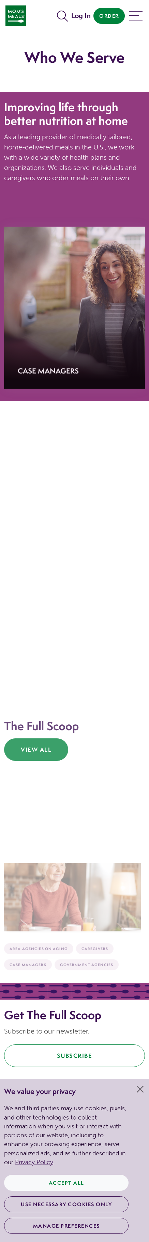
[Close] (140, 1089)
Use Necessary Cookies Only (66, 1204)
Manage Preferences (66, 1225)
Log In (81, 15)
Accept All (66, 1182)
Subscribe (74, 1055)
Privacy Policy (34, 1162)
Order (109, 15)
